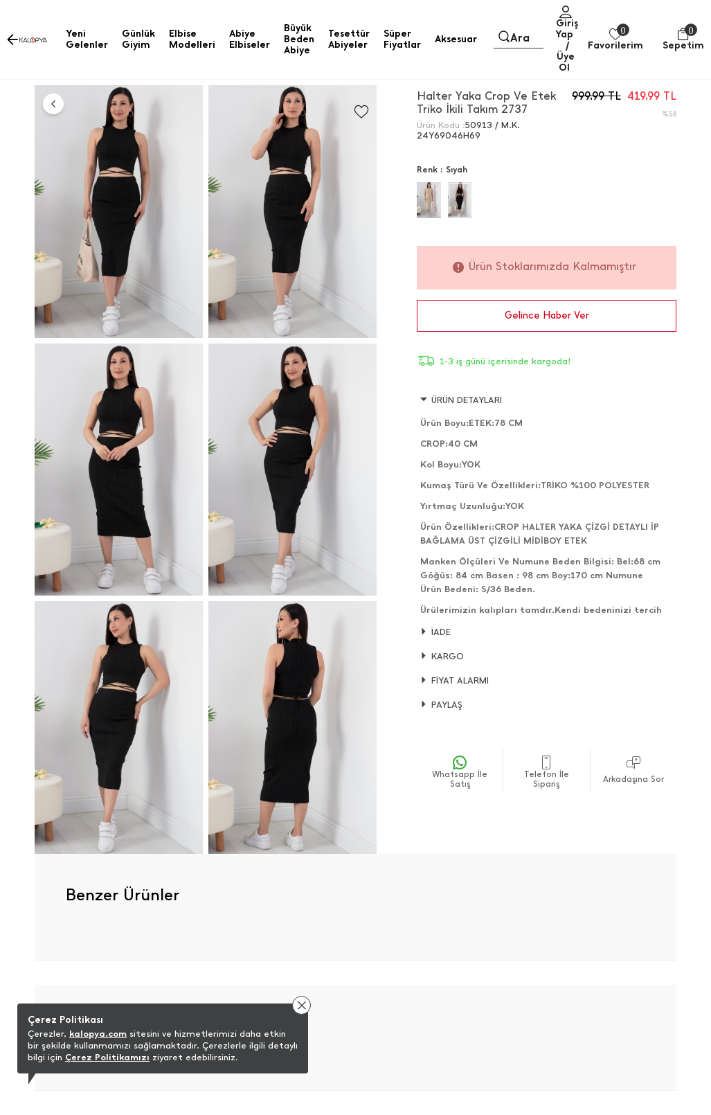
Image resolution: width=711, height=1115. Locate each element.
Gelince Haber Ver (547, 315)
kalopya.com (98, 1033)
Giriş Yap (566, 28)
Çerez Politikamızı (107, 1057)
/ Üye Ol (566, 56)
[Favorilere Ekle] (361, 111)
